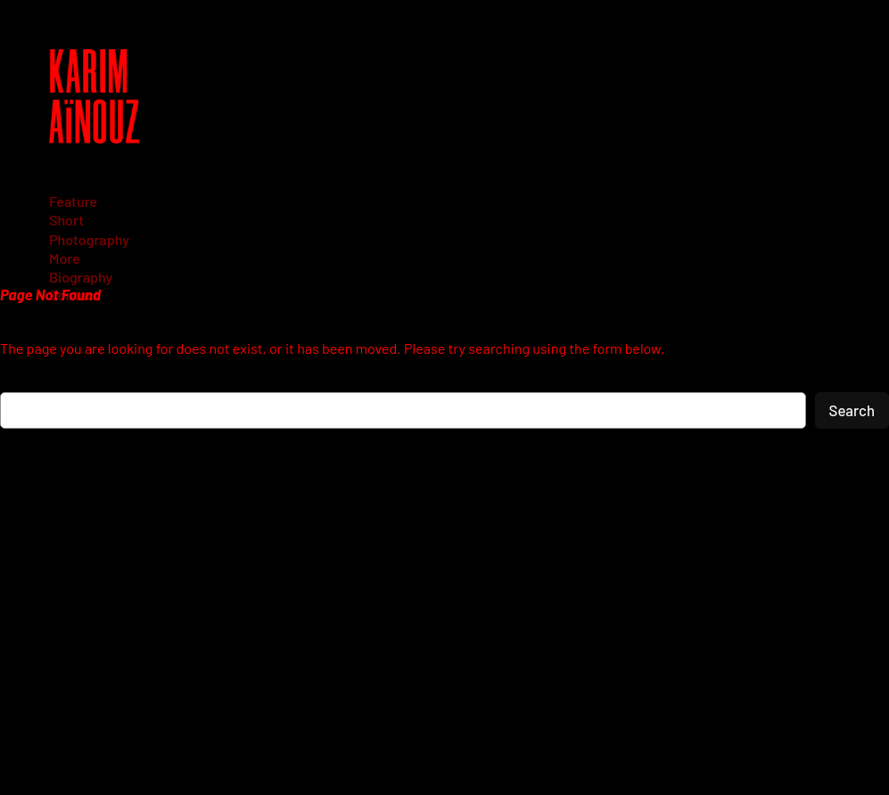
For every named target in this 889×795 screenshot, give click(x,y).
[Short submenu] (72, 219)
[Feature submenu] (79, 201)
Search (852, 410)
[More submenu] (71, 258)
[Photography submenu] (95, 239)
